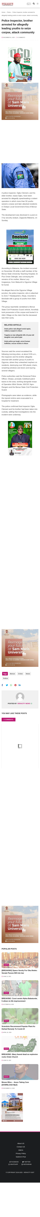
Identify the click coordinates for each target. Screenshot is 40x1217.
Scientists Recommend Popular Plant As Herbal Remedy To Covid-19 (18, 1027)
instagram (27, 1164)
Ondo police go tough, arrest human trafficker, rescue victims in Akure (17, 342)
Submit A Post (21, 1157)
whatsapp (14, 1164)
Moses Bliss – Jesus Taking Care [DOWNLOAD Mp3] (15, 1083)
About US (20, 1143)
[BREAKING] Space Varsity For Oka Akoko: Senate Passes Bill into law (19, 971)
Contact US (21, 1147)
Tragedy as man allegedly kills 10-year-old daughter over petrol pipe (19, 336)
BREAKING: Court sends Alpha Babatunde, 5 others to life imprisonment (19, 999)
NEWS (6, 964)
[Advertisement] (20, 141)
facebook (15, 1162)
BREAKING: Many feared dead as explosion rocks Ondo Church (20, 1055)
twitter (27, 1162)
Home (3, 12)
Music (6, 1076)
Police (9, 12)
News (28, 674)
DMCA (20, 1150)
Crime (20, 674)
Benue (12, 674)
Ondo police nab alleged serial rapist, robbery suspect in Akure (17, 330)
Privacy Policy (21, 1153)
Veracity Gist (29, 1172)
